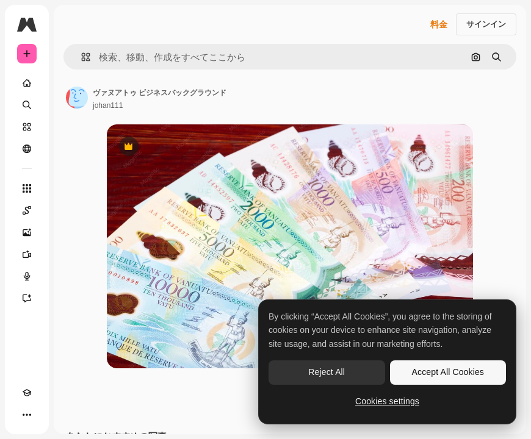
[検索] (27, 105)
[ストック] (27, 127)
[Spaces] (27, 210)
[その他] (27, 414)
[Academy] (27, 392)
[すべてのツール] (27, 188)
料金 (438, 24)
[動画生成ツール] (27, 254)
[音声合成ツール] (27, 276)
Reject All (326, 372)
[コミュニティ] (27, 149)
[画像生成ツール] (27, 232)
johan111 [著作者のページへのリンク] (108, 105)
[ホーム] (27, 83)
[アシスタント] (27, 298)
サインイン (486, 24)
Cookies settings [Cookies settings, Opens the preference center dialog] (387, 401)
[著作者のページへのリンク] (77, 98)
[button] (81, 57)
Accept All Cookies (448, 372)
